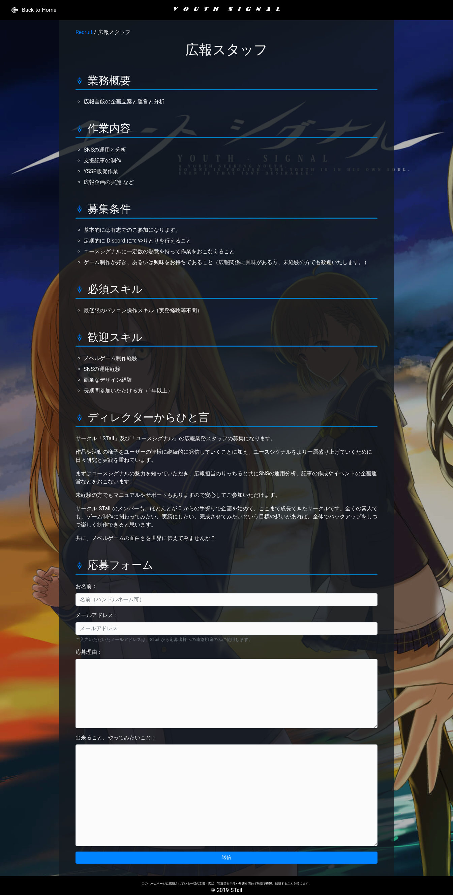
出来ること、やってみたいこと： (116, 737)
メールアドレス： (97, 615)
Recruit (84, 32)
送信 (226, 857)
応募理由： (89, 652)
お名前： (86, 586)
